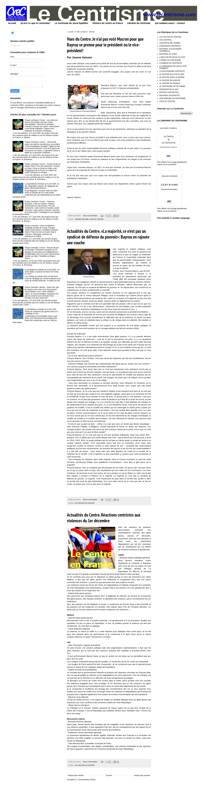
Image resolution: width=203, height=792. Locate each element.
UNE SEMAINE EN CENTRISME (172, 98)
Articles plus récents (76, 775)
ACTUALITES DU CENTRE (85, 503)
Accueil (12, 23)
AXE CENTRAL (165, 40)
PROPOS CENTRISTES (169, 92)
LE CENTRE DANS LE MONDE (171, 77)
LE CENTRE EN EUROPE (169, 80)
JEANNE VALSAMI (82, 219)
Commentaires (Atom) (86, 780)
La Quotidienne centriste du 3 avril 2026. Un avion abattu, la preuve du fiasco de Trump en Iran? (42, 272)
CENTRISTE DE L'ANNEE (169, 43)
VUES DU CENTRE (96, 219)
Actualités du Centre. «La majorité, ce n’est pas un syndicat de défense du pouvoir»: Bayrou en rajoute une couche (108, 236)
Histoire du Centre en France (108, 23)
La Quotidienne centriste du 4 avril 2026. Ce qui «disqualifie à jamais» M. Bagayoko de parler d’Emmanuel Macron (42, 186)
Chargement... (16, 45)
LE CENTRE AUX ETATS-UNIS (171, 74)
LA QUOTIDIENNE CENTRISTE (172, 71)
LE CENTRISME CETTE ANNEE (172, 86)
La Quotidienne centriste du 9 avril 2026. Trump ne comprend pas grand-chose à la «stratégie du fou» (41, 311)
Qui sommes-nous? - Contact (170, 23)
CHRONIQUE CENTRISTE (170, 46)
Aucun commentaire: (90, 216)
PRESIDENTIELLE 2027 (169, 89)
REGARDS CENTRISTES (169, 95)
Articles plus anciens (142, 775)
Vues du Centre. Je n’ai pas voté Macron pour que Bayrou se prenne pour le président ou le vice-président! (105, 44)
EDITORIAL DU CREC (168, 54)
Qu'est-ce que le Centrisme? (35, 23)
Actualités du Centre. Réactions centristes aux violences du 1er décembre (103, 517)
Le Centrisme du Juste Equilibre (71, 23)
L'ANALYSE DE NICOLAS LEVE (172, 57)
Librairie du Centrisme (138, 23)
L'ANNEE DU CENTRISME (170, 60)
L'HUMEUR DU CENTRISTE (170, 63)
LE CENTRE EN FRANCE (169, 83)
